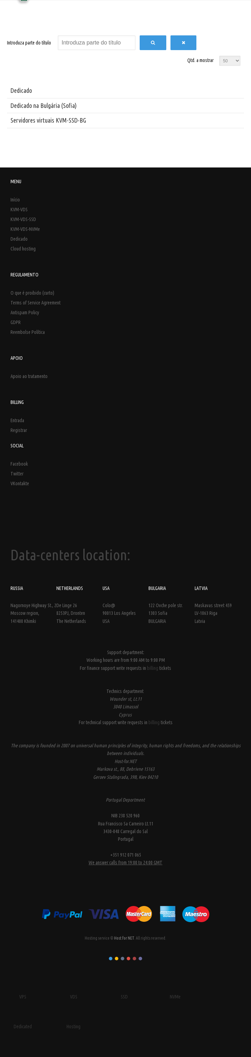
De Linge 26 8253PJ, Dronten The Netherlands (71, 613)
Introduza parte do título (29, 43)
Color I (110, 958)
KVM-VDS (19, 209)
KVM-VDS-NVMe (25, 229)
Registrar (19, 430)
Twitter (17, 473)
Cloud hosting (23, 249)
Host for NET (124, 938)
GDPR (16, 322)
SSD (124, 997)
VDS (73, 997)
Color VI (140, 958)
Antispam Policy (25, 312)
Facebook (19, 464)
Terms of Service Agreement (36, 303)
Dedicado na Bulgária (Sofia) (44, 105)
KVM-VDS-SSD (23, 219)
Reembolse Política (28, 332)
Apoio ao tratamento (29, 376)
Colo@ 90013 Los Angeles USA (119, 613)
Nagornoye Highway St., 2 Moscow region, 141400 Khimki (33, 613)
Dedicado (21, 90)
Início (15, 200)
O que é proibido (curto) (32, 293)
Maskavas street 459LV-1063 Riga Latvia (213, 613)
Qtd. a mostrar (200, 60)
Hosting (74, 1026)
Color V (134, 958)
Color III (122, 958)
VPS (22, 997)
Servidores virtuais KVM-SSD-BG (48, 120)
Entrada (17, 420)
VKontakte (20, 483)
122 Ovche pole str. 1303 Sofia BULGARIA (165, 613)
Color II (116, 958)
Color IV (128, 958)
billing (153, 668)
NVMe (175, 997)
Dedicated (23, 1026)
